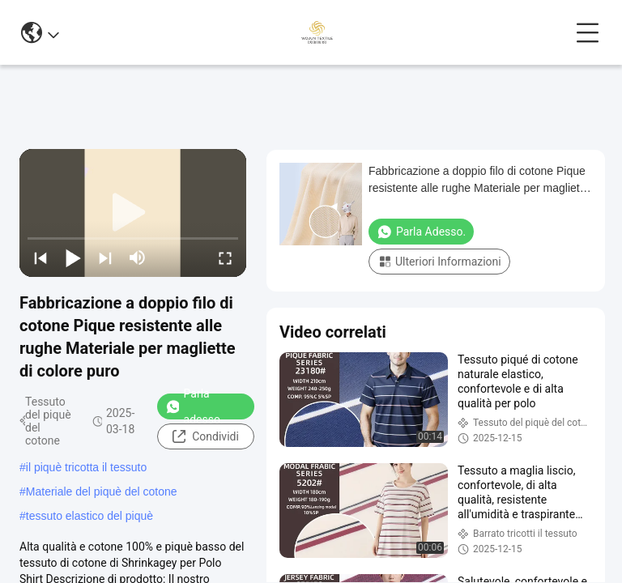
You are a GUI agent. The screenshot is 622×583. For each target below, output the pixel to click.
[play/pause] (73, 257)
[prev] (40, 257)
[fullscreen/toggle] (225, 257)
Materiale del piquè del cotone (101, 491)
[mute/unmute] (137, 257)
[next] (105, 257)
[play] (133, 213)
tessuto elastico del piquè (89, 515)
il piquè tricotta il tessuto (86, 467)
